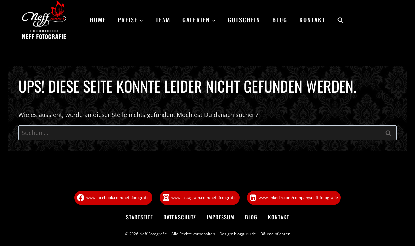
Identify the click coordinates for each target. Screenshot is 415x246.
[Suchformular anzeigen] (337, 20)
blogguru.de (245, 234)
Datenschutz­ (179, 217)
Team (163, 20)
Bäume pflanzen (275, 234)
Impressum (220, 217)
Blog (279, 20)
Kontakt (312, 20)
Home (98, 20)
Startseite (139, 217)
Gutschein (244, 20)
